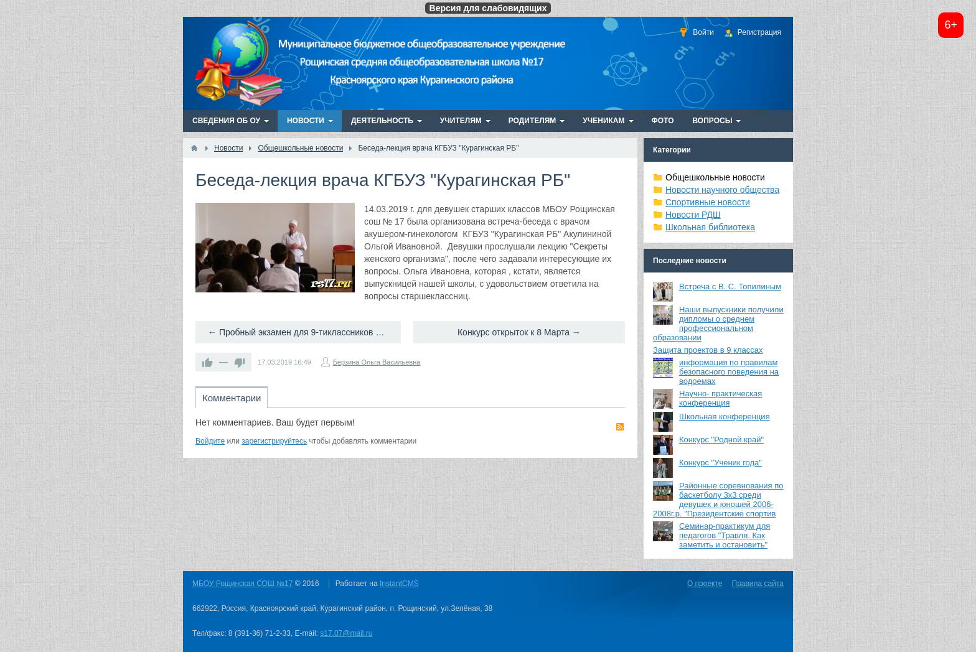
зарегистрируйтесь (274, 441)
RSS (620, 426)
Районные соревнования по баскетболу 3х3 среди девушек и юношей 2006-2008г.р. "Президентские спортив (718, 499)
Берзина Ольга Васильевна (377, 362)
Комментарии (231, 398)
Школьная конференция (724, 416)
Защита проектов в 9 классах (708, 350)
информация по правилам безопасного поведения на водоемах (729, 372)
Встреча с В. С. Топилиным (730, 286)
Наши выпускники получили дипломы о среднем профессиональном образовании (718, 323)
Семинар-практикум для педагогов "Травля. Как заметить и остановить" (724, 535)
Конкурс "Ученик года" (720, 462)
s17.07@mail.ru (346, 633)
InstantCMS (399, 583)
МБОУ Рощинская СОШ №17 (242, 583)
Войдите (210, 441)
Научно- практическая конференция (720, 398)
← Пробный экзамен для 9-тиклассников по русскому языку (304, 332)
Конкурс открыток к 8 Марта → (519, 332)
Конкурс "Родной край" (721, 439)
